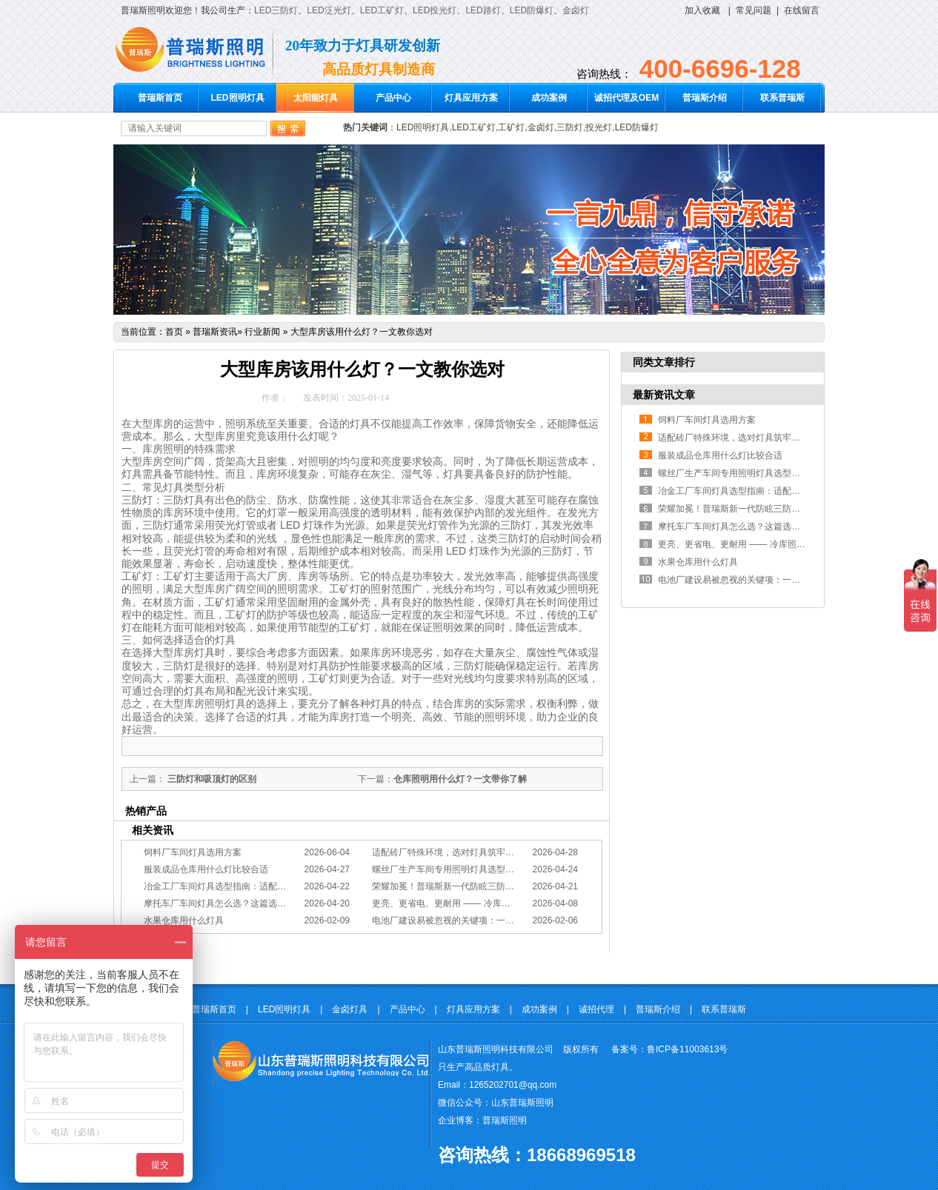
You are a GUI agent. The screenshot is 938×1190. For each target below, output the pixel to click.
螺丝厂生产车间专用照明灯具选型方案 (447, 869)
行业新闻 (262, 332)
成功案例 (549, 98)
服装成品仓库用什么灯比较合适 (206, 869)
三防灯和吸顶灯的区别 (210, 779)
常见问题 (753, 10)
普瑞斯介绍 (704, 98)
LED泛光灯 (328, 10)
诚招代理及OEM (626, 98)
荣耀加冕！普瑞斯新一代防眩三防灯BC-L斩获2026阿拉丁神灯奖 (498, 886)
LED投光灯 (434, 10)
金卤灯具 (349, 1009)
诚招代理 (596, 1009)
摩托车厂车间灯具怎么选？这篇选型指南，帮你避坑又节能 (259, 903)
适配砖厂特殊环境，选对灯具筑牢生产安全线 (461, 852)
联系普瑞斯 (782, 98)
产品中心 (393, 98)
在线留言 (801, 10)
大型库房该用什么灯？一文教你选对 (361, 332)
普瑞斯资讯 (215, 332)
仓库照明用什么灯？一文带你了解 (460, 779)
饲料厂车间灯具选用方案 (193, 852)
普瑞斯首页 (160, 98)
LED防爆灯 (531, 10)
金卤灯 (575, 10)
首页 (174, 332)
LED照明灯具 (238, 98)
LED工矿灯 (382, 10)
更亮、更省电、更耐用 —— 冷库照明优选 (454, 903)
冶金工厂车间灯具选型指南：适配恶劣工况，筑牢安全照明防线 (268, 886)
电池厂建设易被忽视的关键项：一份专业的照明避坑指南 (483, 920)
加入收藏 (702, 10)
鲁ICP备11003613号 (687, 1049)
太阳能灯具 (315, 98)
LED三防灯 (276, 10)
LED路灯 (482, 10)
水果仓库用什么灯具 (184, 920)
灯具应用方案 (471, 98)
